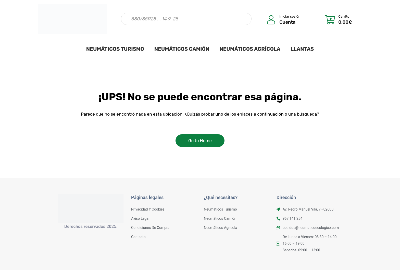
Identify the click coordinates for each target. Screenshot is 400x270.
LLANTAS (302, 49)
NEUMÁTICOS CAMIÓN (181, 49)
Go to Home (200, 140)
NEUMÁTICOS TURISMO (115, 49)
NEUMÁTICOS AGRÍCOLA (249, 49)
